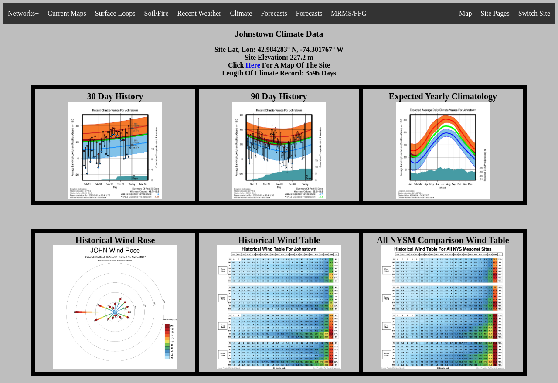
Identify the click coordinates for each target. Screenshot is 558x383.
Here (252, 65)
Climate (241, 13)
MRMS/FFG (349, 13)
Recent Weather (199, 13)
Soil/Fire (156, 13)
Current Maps (67, 13)
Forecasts (274, 13)
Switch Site (534, 13)
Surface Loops (115, 13)
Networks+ (23, 13)
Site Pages (494, 13)
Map (465, 13)
